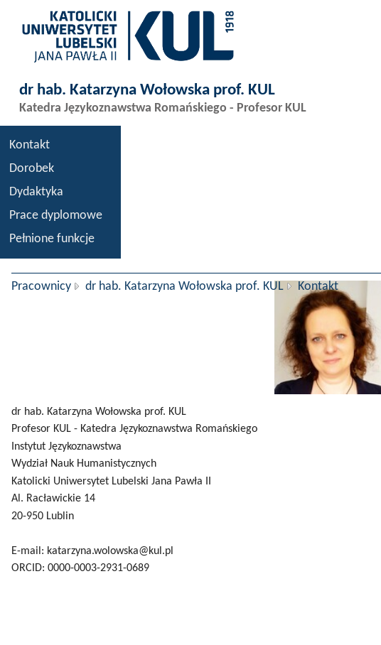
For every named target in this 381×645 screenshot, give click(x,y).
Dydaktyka (36, 192)
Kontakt (29, 145)
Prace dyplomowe (55, 216)
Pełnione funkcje (52, 239)
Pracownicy (41, 287)
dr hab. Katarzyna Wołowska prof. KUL (184, 287)
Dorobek (31, 169)
